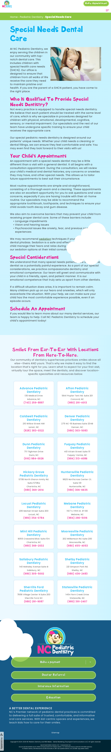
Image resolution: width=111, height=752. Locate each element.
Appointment (96, 3)
